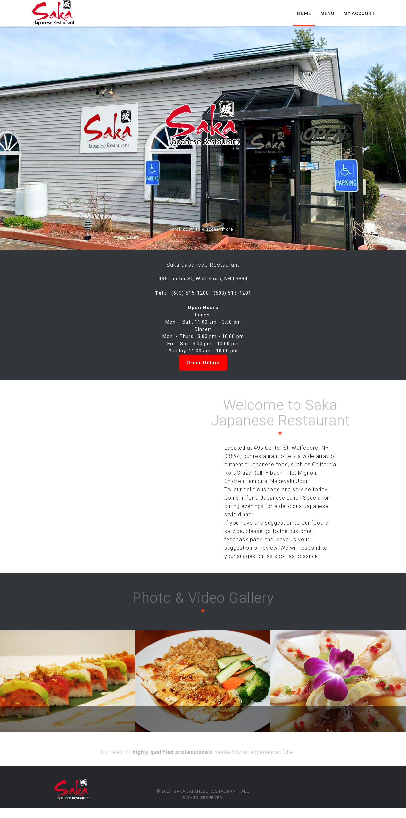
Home (304, 13)
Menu (327, 13)
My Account (359, 13)
